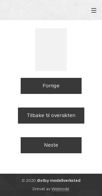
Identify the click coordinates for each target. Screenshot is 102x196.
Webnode (60, 188)
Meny (93, 10)
